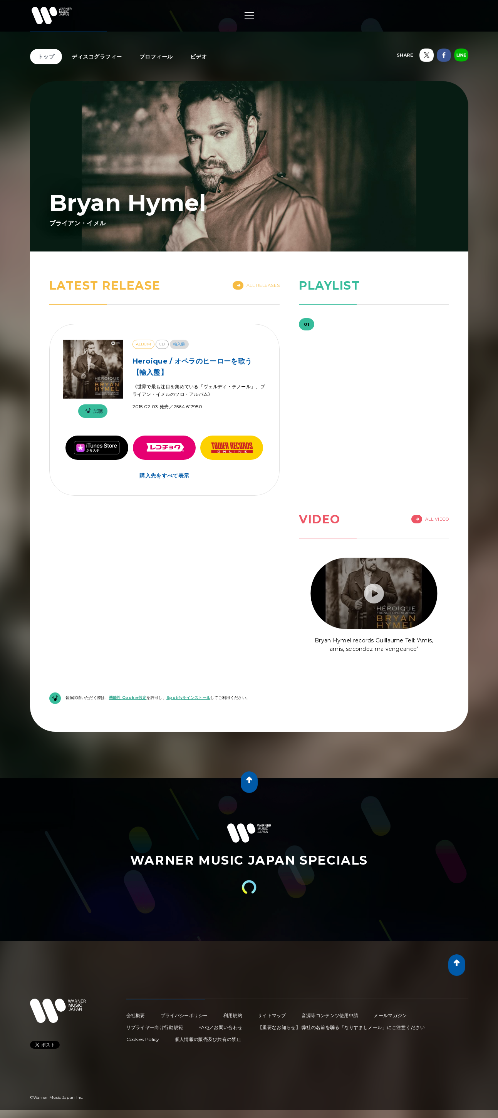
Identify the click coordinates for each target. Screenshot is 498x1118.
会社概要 (135, 1015)
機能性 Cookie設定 (128, 697)
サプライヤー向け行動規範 (154, 1027)
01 (306, 324)
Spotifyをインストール (188, 697)
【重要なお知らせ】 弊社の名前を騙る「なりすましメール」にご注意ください (341, 1027)
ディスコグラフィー (97, 56)
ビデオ (198, 56)
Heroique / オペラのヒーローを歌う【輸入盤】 (192, 367)
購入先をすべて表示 (164, 475)
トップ (46, 56)
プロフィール (156, 56)
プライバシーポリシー (184, 1015)
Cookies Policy (142, 1039)
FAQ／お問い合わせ (220, 1027)
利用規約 (232, 1015)
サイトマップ (272, 1015)
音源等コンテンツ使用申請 (330, 1015)
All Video (430, 519)
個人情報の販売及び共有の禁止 (208, 1039)
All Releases (256, 285)
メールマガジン (390, 1015)
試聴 (93, 411)
